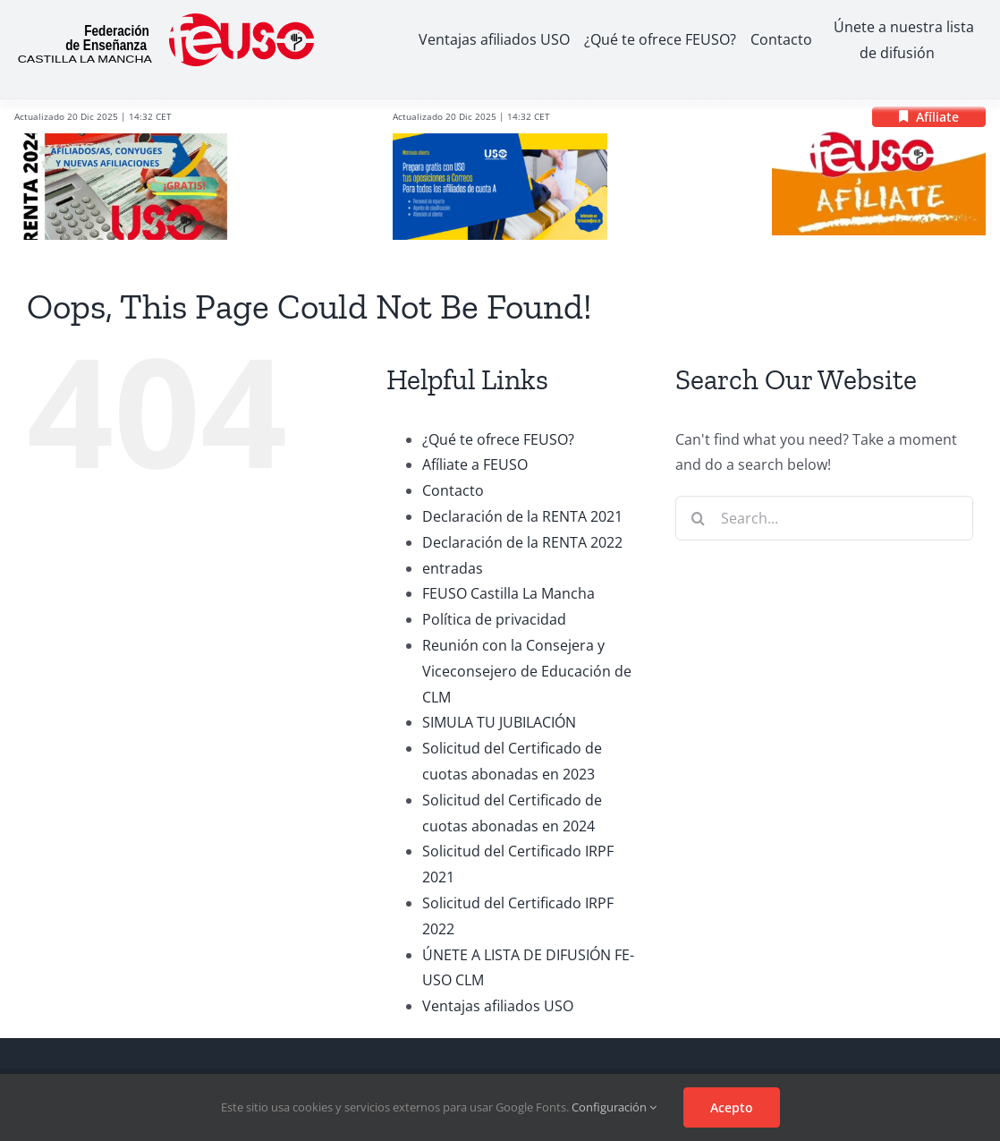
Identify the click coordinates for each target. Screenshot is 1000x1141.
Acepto (731, 1107)
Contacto (453, 490)
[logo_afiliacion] (879, 136)
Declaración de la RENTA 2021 (522, 516)
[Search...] (824, 518)
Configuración (614, 1107)
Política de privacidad (494, 619)
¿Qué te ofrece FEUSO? (498, 439)
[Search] (697, 518)
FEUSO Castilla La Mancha (508, 593)
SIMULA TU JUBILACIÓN (499, 722)
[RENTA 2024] (121, 140)
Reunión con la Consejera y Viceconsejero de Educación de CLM (526, 671)
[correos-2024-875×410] (499, 140)
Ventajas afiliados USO (497, 1006)
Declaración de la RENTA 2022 (522, 542)
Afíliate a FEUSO (475, 464)
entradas (452, 568)
